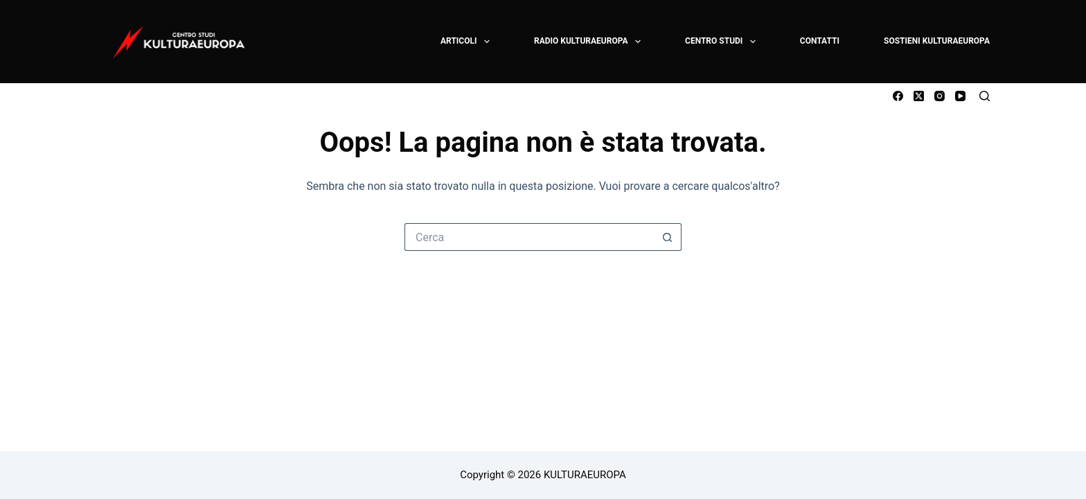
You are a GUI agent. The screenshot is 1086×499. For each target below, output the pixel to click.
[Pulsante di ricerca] (668, 237)
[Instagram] (939, 96)
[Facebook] (898, 96)
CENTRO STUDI (721, 41)
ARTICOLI (465, 41)
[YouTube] (960, 96)
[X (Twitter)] (919, 96)
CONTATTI (819, 41)
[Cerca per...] (529, 237)
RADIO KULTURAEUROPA (588, 41)
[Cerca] (984, 96)
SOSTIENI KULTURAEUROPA (937, 41)
